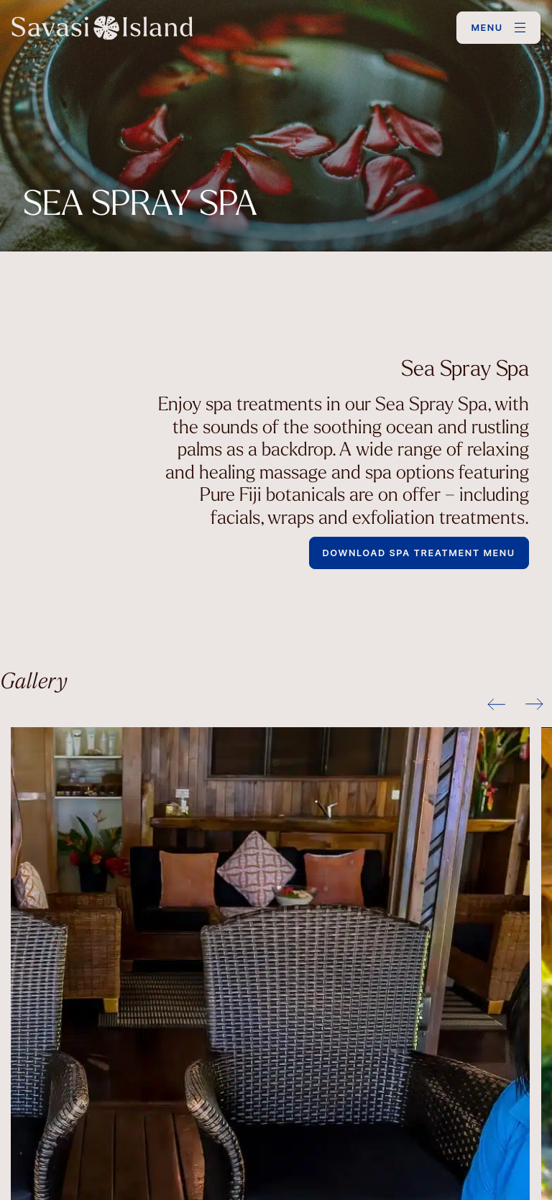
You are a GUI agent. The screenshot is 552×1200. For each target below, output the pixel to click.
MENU (487, 27)
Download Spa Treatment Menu (419, 553)
